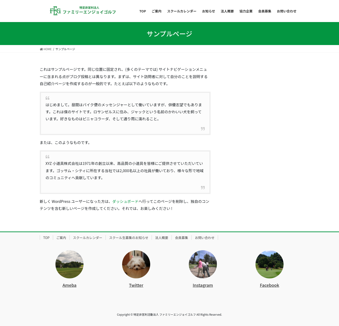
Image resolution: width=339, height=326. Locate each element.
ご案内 (61, 237)
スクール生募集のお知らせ (128, 237)
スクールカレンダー (87, 237)
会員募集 (181, 237)
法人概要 (161, 237)
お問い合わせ (205, 237)
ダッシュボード (125, 201)
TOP (46, 237)
